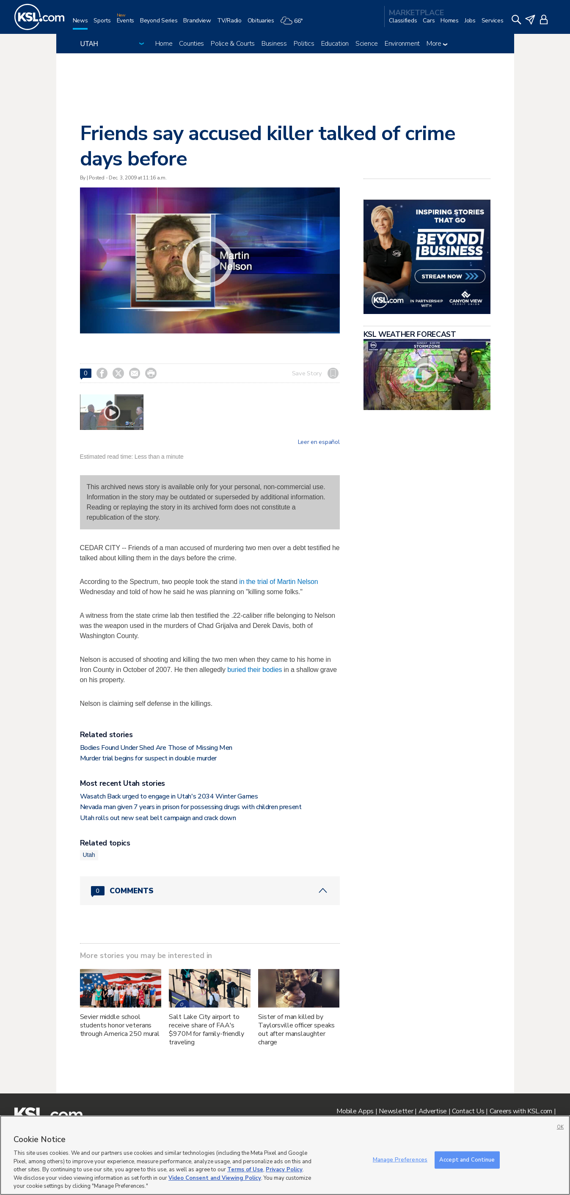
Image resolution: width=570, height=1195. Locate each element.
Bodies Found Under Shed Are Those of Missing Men (156, 747)
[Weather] (294, 24)
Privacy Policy (284, 1169)
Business (274, 43)
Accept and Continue (467, 1159)
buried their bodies (254, 669)
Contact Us (468, 1111)
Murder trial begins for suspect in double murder (148, 758)
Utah (89, 854)
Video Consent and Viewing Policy (214, 1178)
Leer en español (319, 442)
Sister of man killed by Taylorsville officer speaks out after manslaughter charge (296, 1029)
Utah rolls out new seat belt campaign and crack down (158, 818)
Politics (304, 43)
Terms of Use (245, 1169)
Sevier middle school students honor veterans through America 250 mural (120, 1025)
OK (560, 1127)
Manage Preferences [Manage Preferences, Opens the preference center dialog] (400, 1159)
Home (164, 43)
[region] (285, 1155)
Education (335, 43)
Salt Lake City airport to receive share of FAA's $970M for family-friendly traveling (206, 1029)
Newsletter (396, 1111)
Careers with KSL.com (521, 1111)
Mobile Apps (355, 1111)
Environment (402, 43)
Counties (191, 43)
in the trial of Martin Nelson (278, 581)
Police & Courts (233, 43)
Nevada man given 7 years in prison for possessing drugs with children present (191, 807)
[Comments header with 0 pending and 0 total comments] (210, 890)
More (437, 43)
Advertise (433, 1111)
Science (366, 43)
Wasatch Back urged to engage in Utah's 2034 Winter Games (169, 796)
